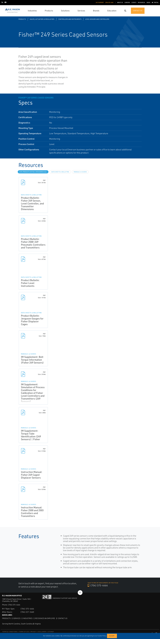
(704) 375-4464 (98, 585)
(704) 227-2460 (27, 612)
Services (17, 618)
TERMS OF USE (24, 631)
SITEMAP (51, 631)
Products (22, 19)
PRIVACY (33, 631)
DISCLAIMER (42, 631)
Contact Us (62, 618)
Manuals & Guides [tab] (80, 172)
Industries (28, 618)
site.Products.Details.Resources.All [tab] (33, 172)
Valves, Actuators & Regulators (42, 19)
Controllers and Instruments (69, 19)
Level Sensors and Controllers (97, 19)
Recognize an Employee (45, 618)
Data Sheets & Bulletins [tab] (60, 172)
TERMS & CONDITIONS (9, 631)
